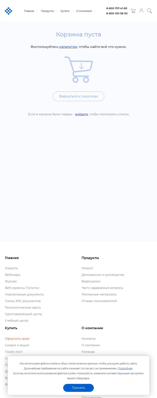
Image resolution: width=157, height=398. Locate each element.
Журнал (11, 281)
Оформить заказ (17, 338)
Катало (87, 268)
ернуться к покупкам (78, 96)
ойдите (81, 114)
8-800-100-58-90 (117, 13)
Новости (11, 268)
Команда (88, 352)
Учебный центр (16, 320)
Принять (78, 388)
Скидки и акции (17, 345)
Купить (66, 10)
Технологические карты (23, 307)
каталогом (68, 47)
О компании (85, 10)
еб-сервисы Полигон (22, 288)
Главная (30, 10)
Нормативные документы (24, 294)
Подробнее (125, 368)
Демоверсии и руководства (103, 275)
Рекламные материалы (99, 294)
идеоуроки (91, 281)
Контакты (89, 338)
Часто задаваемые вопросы (102, 288)
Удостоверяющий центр (23, 314)
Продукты (48, 10)
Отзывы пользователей (99, 301)
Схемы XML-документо (23, 301)
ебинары (12, 275)
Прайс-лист (14, 352)
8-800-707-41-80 (116, 8)
